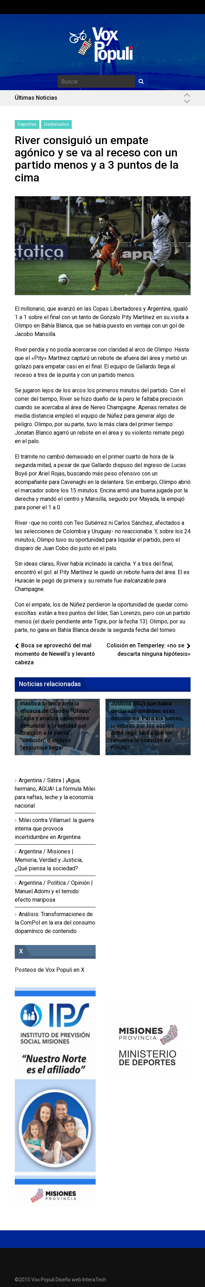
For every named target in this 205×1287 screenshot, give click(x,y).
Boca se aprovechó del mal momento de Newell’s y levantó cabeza (55, 654)
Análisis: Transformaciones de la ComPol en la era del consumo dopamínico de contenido (55, 922)
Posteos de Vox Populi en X (49, 969)
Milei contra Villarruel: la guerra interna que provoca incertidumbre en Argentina (54, 828)
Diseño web (68, 1279)
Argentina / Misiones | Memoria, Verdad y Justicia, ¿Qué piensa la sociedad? (49, 860)
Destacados (56, 124)
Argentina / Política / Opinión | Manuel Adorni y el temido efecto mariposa (54, 891)
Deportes (27, 124)
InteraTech (94, 1279)
